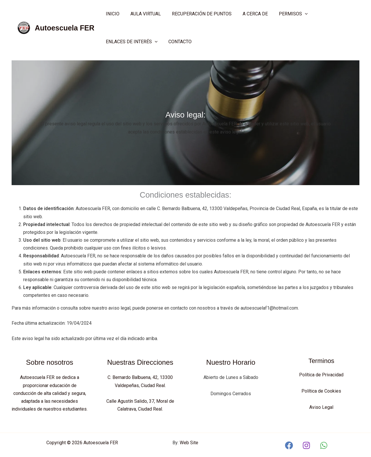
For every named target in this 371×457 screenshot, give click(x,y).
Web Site (189, 442)
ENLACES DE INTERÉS (131, 42)
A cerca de (249, 14)
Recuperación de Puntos (197, 14)
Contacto (177, 41)
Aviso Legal (321, 406)
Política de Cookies (321, 390)
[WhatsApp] (323, 444)
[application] (297, 14)
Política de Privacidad (321, 374)
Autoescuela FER (64, 28)
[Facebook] (289, 444)
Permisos (285, 14)
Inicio (112, 14)
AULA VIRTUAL (143, 14)
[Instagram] (306, 444)
